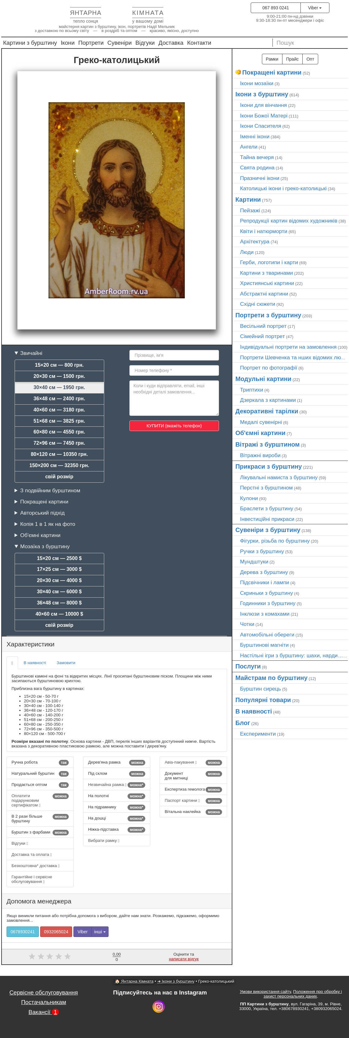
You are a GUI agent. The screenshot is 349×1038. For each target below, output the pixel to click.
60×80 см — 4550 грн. (59, 431)
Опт (310, 59)
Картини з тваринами (266, 273)
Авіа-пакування (193, 762)
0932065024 (56, 931)
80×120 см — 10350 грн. (59, 454)
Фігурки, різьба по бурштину (275, 541)
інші (100, 931)
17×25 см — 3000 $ (59, 569)
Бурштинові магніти (264, 645)
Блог (242, 722)
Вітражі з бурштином (267, 444)
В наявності (35, 662)
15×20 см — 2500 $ (59, 558)
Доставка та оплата (32, 854)
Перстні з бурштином (266, 488)
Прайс (292, 59)
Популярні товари (263, 699)
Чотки (247, 624)
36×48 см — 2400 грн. (59, 398)
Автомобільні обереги (267, 635)
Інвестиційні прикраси (267, 519)
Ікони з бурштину (261, 94)
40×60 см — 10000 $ (59, 614)
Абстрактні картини (264, 294)
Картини (248, 199)
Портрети (91, 42)
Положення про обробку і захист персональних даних (302, 994)
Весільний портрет (263, 326)
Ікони (68, 42)
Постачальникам (43, 1002)
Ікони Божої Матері (264, 116)
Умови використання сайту (265, 991)
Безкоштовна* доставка (36, 865)
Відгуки (145, 42)
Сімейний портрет (262, 336)
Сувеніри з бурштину (267, 529)
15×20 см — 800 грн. (59, 365)
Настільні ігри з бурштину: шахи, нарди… (291, 655)
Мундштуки (254, 561)
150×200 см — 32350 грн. (59, 465)
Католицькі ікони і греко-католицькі (283, 188)
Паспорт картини (193, 801)
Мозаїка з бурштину (45, 546)
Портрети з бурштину (268, 315)
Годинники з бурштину (267, 603)
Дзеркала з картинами (268, 400)
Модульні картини (263, 378)
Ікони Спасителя (260, 126)
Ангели (249, 147)
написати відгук (184, 959)
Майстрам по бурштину (271, 677)
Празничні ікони (260, 178)
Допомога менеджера (39, 901)
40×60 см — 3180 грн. (59, 409)
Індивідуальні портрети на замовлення (288, 347)
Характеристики (30, 644)
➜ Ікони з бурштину (176, 981)
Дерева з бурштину (264, 572)
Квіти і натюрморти (263, 231)
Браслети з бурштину (266, 508)
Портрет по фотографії (268, 368)
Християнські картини (267, 283)
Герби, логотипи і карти (269, 262)
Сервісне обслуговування (43, 992)
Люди (247, 252)
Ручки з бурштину (262, 551)
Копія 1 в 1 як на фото (47, 524)
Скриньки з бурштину (266, 593)
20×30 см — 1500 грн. (59, 376)
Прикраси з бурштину (268, 466)
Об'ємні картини (40, 535)
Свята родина (257, 167)
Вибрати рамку (103, 840)
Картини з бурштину (30, 42)
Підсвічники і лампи (264, 582)
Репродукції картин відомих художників (288, 221)
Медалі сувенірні (261, 422)
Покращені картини (44, 501)
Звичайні (31, 353)
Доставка (171, 42)
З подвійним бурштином (50, 490)
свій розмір (59, 476)
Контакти (199, 42)
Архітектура (255, 241)
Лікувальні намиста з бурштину (279, 477)
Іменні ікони (255, 136)
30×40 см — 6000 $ (59, 591)
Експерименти (258, 734)
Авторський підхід (42, 513)
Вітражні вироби (260, 455)
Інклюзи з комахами (265, 614)
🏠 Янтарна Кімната (134, 981)
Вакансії (44, 1012)
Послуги (248, 666)
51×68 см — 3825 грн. (59, 421)
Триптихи (251, 390)
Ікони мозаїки (256, 83)
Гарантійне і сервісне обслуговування (32, 879)
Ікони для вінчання (263, 105)
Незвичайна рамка (116, 785)
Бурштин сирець (260, 689)
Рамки (272, 59)
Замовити (66, 662)
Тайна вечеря (257, 157)
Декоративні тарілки (266, 411)
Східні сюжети (257, 304)
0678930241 (23, 931)
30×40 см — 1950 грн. (59, 387)
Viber (315, 7)
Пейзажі (250, 210)
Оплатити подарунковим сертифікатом (40, 800)
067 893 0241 (275, 7)
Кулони (249, 498)
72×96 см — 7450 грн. (59, 443)
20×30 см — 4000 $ (59, 580)
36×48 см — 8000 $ (59, 602)
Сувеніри (119, 42)
